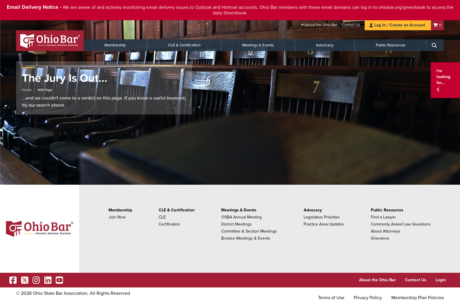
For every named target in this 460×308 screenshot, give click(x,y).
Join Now (117, 217)
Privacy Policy (368, 297)
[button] (445, 80)
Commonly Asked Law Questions (401, 224)
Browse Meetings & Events (245, 238)
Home (27, 90)
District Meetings (236, 224)
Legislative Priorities (322, 217)
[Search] (435, 45)
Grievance (380, 238)
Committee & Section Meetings (249, 231)
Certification (169, 224)
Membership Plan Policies (417, 297)
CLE (162, 217)
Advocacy (325, 45)
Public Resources (390, 45)
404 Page (45, 90)
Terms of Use (331, 297)
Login (441, 279)
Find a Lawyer (383, 217)
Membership (115, 45)
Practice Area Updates (324, 224)
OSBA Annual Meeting (241, 217)
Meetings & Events (258, 45)
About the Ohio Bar (321, 25)
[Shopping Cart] (437, 25)
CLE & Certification (184, 45)
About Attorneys (385, 231)
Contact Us (351, 25)
